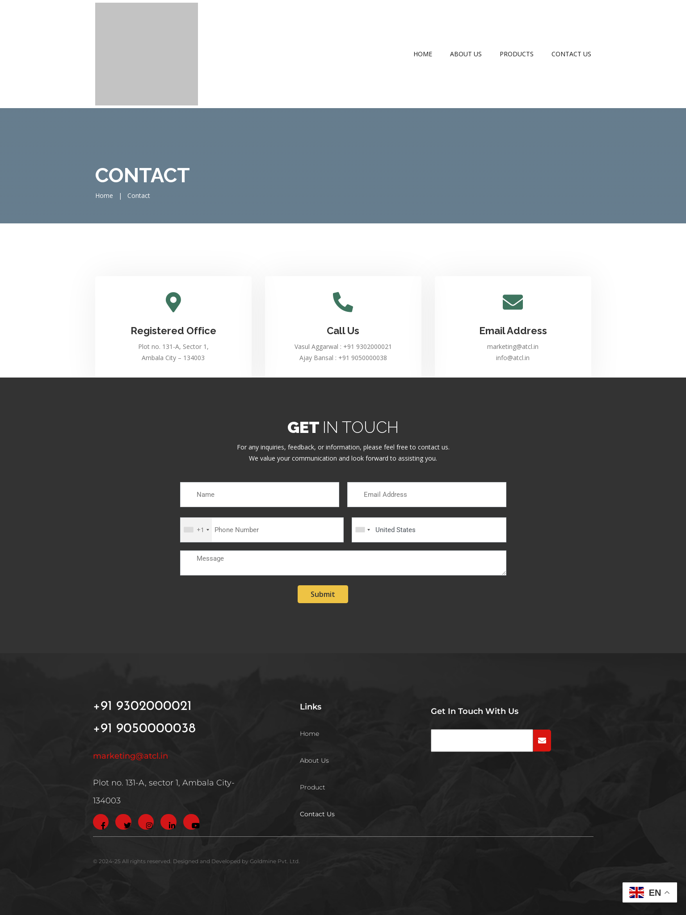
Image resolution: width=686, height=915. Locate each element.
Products (517, 54)
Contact (138, 195)
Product (312, 787)
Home (422, 54)
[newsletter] (482, 740)
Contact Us (571, 54)
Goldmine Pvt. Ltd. (275, 861)
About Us (466, 54)
